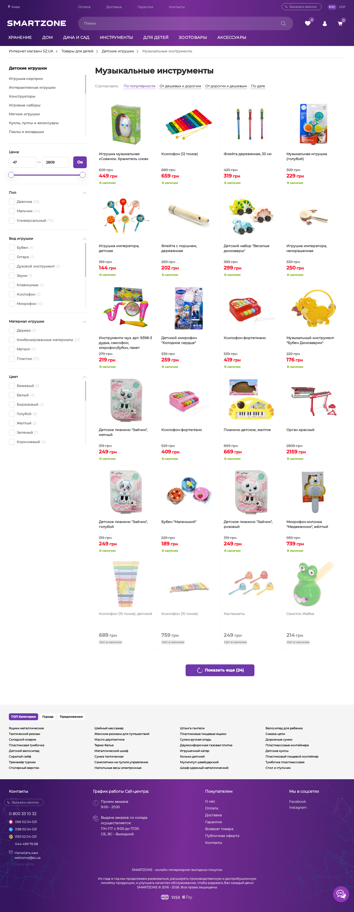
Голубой (23, 414)
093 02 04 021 (26, 836)
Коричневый (27, 442)
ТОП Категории (23, 716)
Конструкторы (22, 96)
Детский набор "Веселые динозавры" (246, 248)
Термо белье (104, 745)
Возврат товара (219, 829)
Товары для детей (77, 51)
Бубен (21, 248)
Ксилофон (25, 294)
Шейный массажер (108, 728)
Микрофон (26, 304)
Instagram (298, 807)
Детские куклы (277, 751)
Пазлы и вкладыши (26, 132)
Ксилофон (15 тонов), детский (125, 614)
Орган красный (300, 430)
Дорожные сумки (279, 739)
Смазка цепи (275, 734)
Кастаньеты (234, 614)
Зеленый (23, 432)
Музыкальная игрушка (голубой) (306, 156)
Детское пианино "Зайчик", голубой (123, 524)
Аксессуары (231, 37)
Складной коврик (22, 739)
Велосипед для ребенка (284, 728)
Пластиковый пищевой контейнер (292, 756)
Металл (22, 349)
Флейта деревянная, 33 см (247, 154)
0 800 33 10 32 (22, 813)
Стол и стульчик (278, 768)
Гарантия (145, 7)
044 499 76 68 (26, 844)
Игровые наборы (24, 105)
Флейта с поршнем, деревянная (179, 248)
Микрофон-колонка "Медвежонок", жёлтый (307, 524)
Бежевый (24, 386)
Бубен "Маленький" (178, 522)
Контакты (177, 7)
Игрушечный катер (194, 751)
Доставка (114, 7)
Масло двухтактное (109, 739)
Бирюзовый (26, 404)
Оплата (84, 7)
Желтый (23, 423)
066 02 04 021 (26, 822)
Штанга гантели (192, 728)
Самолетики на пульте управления (121, 762)
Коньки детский (192, 756)
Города (47, 716)
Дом (47, 37)
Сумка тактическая (108, 756)
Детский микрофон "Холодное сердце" (179, 340)
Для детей (155, 37)
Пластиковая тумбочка (26, 745)
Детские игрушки (118, 51)
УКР (342, 7)
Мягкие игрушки (24, 114)
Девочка (24, 202)
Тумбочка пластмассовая (285, 762)
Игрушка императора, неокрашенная (306, 248)
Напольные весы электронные (117, 768)
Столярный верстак (24, 768)
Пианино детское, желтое (247, 430)
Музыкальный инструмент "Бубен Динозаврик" (310, 340)
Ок (80, 162)
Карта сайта (24, 864)
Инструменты (116, 37)
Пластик (24, 359)
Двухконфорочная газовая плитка (206, 745)
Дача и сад (76, 37)
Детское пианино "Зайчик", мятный (123, 432)
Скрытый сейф (20, 756)
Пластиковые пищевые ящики (203, 734)
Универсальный (31, 221)
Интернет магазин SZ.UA (31, 51)
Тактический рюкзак (24, 734)
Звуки (20, 276)
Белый (21, 395)
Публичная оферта (222, 836)
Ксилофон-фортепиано (245, 338)
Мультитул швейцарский (199, 762)
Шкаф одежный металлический (204, 768)
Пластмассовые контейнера (287, 745)
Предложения (71, 716)
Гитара (21, 257)
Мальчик (24, 211)
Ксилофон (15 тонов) (179, 614)
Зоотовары (193, 37)
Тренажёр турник (22, 762)
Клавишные (26, 285)
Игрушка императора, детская (119, 248)
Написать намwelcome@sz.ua (25, 855)
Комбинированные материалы (44, 340)
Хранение (20, 37)
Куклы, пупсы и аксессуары (34, 123)
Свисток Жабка (300, 614)
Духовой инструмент (34, 266)
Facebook (297, 801)
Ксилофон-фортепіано (181, 430)
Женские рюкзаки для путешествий (121, 734)
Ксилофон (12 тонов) (179, 154)
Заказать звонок (303, 7)
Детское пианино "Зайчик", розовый (248, 524)
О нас (210, 801)
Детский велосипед (24, 751)
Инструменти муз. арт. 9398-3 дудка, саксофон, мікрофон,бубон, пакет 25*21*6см (125, 343)
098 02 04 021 (26, 829)
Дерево (22, 330)
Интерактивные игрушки (32, 87)
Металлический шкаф (111, 751)
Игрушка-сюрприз (26, 78)
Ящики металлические (26, 728)
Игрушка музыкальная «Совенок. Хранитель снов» (123, 156)
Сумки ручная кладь (195, 739)
